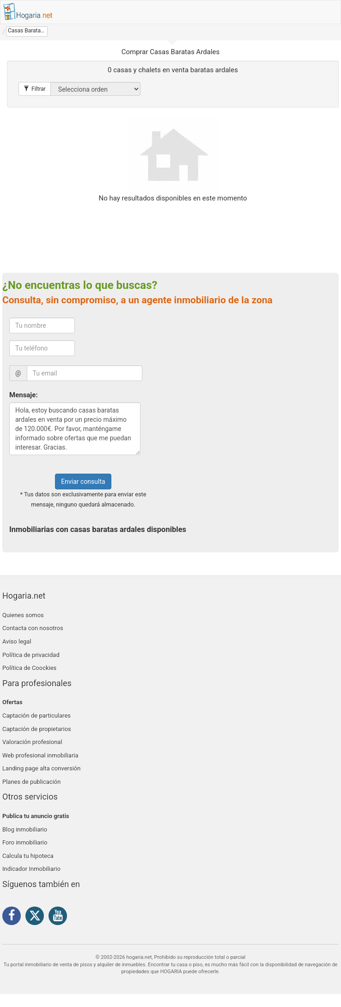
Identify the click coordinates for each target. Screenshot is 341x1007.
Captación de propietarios (36, 729)
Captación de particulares (36, 715)
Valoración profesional (32, 741)
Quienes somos (23, 615)
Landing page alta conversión (41, 768)
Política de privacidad (31, 654)
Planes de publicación (31, 781)
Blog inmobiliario (24, 829)
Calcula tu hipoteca (28, 855)
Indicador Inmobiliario (31, 868)
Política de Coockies (29, 667)
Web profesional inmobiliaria (40, 755)
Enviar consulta (83, 481)
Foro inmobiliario (24, 842)
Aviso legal (16, 641)
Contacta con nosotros (32, 628)
